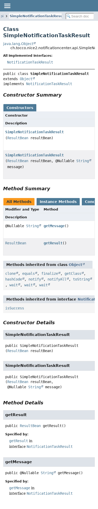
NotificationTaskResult (30, 62)
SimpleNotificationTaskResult (37, 16)
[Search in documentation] (80, 16)
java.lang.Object (18, 44)
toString (81, 279)
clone (10, 273)
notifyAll (57, 279)
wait (13, 285)
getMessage (54, 226)
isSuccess (14, 308)
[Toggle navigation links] (7, 5)
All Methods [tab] (19, 202)
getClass (73, 273)
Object (26, 79)
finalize (49, 273)
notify (34, 279)
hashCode (13, 279)
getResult (53, 243)
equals (28, 273)
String (82, 161)
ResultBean (17, 138)
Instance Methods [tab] (58, 202)
